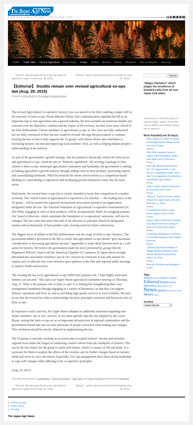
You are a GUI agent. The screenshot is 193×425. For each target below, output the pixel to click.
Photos (95, 62)
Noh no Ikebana (148, 62)
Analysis (148, 277)
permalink (124, 378)
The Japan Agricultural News (52, 96)
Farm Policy (69, 62)
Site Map (15, 409)
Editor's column (168, 277)
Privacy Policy (17, 406)
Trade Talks (29, 62)
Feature (164, 282)
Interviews (150, 285)
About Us (166, 62)
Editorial (99, 378)
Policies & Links (18, 402)
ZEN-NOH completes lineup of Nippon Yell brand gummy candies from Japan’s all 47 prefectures (162, 155)
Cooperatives (43, 378)
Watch (156, 295)
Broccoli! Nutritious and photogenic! (163, 264)
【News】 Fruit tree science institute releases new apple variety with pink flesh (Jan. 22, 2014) (163, 200)
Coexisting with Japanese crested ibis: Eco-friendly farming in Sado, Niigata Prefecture (164, 237)
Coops (83, 62)
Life (170, 286)
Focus (173, 282)
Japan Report (162, 286)
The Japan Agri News (21, 416)
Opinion (162, 290)
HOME (15, 62)
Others (118, 62)
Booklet (106, 62)
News (150, 289)
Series (148, 294)
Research (131, 62)
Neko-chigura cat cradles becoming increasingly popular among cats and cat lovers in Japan (163, 142)
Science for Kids (174, 291)
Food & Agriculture (49, 62)
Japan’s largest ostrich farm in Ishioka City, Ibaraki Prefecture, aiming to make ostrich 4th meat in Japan (164, 223)
